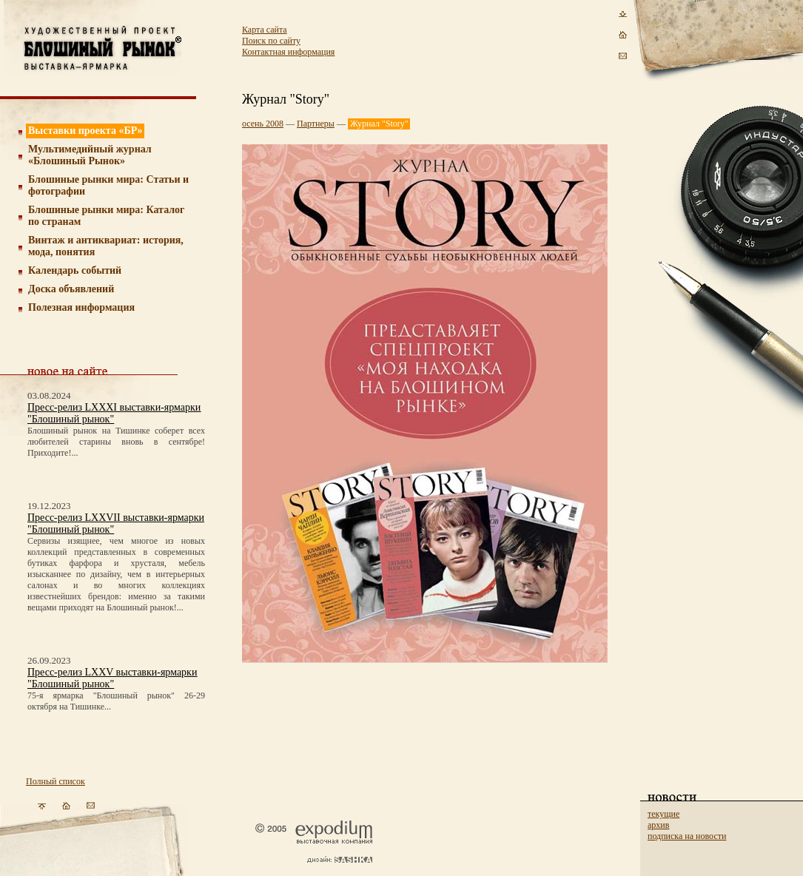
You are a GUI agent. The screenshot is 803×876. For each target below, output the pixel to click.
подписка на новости (687, 836)
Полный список (55, 781)
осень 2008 (262, 123)
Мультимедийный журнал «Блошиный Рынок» (90, 155)
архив (658, 825)
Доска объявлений (71, 288)
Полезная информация (81, 307)
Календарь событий (74, 270)
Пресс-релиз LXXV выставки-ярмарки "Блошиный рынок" (112, 678)
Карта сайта (264, 29)
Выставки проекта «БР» (85, 130)
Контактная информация (288, 52)
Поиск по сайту (271, 41)
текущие (663, 814)
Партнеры (316, 123)
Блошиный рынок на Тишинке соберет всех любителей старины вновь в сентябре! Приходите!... (116, 441)
